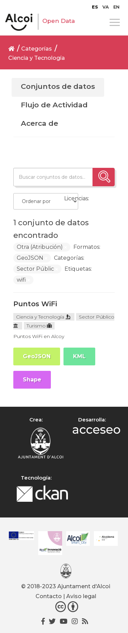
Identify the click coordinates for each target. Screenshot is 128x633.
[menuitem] (95, 7)
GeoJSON (37, 356)
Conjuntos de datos (58, 86)
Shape (32, 379)
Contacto (48, 596)
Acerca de (39, 123)
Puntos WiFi (35, 304)
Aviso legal (81, 596)
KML (79, 356)
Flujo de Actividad (54, 104)
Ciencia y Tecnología (36, 58)
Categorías (36, 48)
